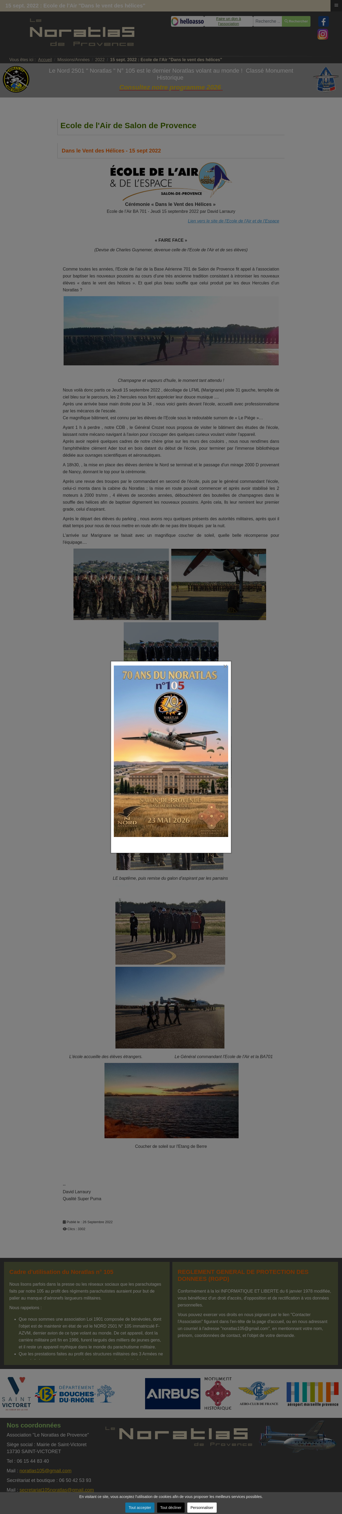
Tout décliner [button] (170, 1507)
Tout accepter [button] (140, 1507)
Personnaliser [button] (202, 1507)
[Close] (230, 657)
